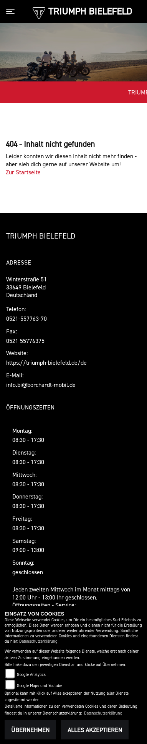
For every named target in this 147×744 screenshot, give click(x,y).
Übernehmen (30, 730)
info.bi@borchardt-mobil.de (41, 384)
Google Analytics (31, 674)
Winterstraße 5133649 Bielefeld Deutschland (26, 287)
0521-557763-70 (26, 318)
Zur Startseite (23, 172)
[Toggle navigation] (12, 11)
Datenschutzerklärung (38, 641)
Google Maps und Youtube (39, 685)
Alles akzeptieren (95, 730)
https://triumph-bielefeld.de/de (46, 362)
